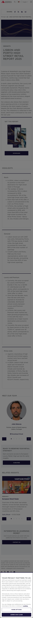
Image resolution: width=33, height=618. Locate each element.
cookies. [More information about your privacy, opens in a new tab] (25, 606)
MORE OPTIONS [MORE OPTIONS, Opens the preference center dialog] (16, 609)
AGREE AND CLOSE (16, 614)
